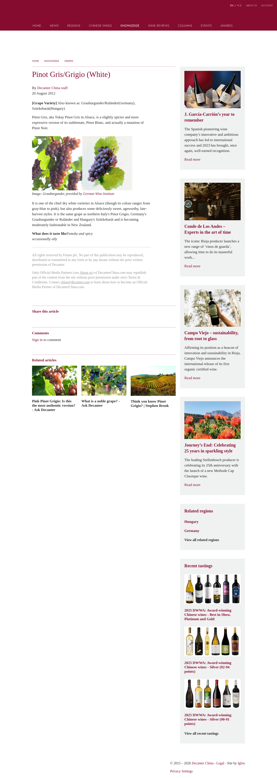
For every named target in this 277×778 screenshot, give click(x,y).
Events (206, 26)
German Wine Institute (98, 193)
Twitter (76, 319)
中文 (239, 5)
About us (251, 5)
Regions (73, 26)
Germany (191, 530)
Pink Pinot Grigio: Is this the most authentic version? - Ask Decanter (53, 405)
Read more (195, 159)
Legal (220, 763)
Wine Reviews (158, 26)
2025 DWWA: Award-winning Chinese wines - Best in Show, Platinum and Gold (207, 614)
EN (232, 5)
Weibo (34, 319)
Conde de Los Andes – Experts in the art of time (207, 229)
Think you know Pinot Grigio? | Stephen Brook (150, 403)
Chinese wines (100, 26)
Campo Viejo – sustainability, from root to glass (211, 335)
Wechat (42, 319)
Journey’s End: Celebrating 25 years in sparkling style (210, 448)
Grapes (68, 61)
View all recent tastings (204, 733)
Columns (185, 26)
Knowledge (130, 26)
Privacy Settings (181, 771)
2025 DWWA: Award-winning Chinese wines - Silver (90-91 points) (207, 719)
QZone (59, 319)
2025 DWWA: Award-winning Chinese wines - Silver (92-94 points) (207, 667)
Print (91, 319)
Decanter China (139, 13)
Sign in (37, 339)
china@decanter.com (75, 282)
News (54, 26)
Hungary (191, 521)
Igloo (241, 763)
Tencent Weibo (51, 319)
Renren (67, 319)
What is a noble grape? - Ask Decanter (100, 403)
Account (267, 5)
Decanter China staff (52, 87)
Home (36, 26)
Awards (227, 26)
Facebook (84, 319)
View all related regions (204, 540)
